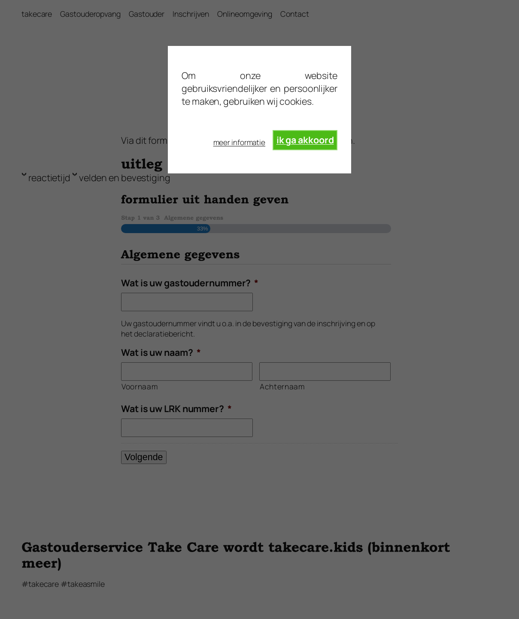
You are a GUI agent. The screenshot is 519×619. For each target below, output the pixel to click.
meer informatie (239, 142)
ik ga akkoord (305, 140)
